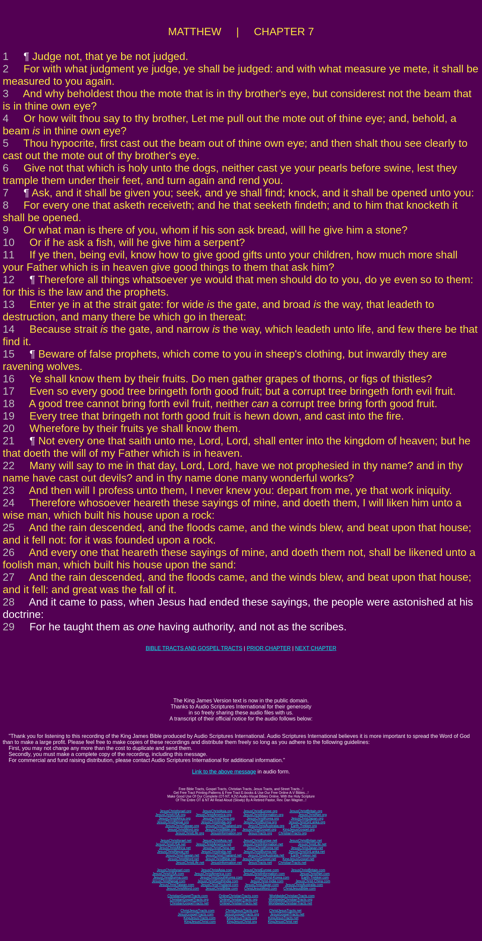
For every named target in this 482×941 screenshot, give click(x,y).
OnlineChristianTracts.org (238, 899)
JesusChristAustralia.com (304, 885)
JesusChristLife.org (189, 833)
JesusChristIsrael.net (175, 840)
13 (9, 304)
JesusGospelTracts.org (242, 914)
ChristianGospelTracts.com (187, 896)
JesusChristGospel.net (259, 859)
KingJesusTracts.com (200, 918)
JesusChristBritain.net (305, 840)
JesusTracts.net (260, 863)
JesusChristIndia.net (216, 852)
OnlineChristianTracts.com (238, 896)
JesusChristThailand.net (223, 855)
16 (9, 379)
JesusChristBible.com (222, 888)
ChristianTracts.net (292, 863)
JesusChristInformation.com (264, 874)
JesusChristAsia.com (216, 870)
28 (9, 602)
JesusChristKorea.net (263, 848)
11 (9, 255)
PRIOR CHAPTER (269, 648)
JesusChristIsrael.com (173, 870)
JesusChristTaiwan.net (182, 855)
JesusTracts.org (260, 833)
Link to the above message (224, 771)
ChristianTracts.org (292, 833)
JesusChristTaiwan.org (182, 826)
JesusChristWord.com (182, 888)
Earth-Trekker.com (315, 877)
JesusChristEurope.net (260, 840)
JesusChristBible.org (220, 829)
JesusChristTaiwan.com (176, 885)
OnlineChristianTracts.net (238, 903)
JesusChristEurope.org (260, 811)
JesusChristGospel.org (259, 829)
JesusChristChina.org (219, 818)
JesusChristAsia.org (217, 811)
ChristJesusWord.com (260, 888)
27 (9, 577)
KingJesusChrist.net (283, 922)
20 (9, 428)
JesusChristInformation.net (263, 844)
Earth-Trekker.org (304, 826)
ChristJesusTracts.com (197, 911)
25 (9, 527)
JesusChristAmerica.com (212, 874)
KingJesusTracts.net (283, 918)
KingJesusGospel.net (298, 859)
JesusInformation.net (226, 863)
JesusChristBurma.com (170, 877)
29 (9, 627)
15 (9, 354)
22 (9, 465)
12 (9, 279)
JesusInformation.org (226, 833)
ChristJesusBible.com (300, 888)
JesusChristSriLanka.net (307, 852)
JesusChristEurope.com (261, 870)
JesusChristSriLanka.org (307, 822)
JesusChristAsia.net (217, 840)
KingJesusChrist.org (242, 922)
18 (9, 403)
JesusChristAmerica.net (213, 844)
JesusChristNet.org (312, 815)
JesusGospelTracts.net (287, 914)
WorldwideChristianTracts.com (292, 896)
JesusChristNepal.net (173, 852)
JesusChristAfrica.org (174, 818)
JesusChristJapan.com (261, 885)
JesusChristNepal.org (173, 822)
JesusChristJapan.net (307, 848)
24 (9, 503)
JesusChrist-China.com (313, 881)
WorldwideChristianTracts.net (290, 903)
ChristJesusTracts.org (242, 911)
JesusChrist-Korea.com (271, 877)
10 (9, 242)
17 (9, 391)
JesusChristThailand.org (224, 826)
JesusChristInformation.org (263, 815)
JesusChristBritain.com (308, 870)
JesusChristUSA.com (168, 874)
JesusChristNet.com (314, 874)
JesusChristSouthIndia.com (217, 881)
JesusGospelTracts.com (196, 914)
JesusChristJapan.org (307, 818)
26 (9, 552)
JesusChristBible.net (220, 859)
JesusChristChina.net (219, 848)
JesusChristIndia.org (216, 822)
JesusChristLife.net (312, 844)
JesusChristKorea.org (263, 818)
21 (9, 441)
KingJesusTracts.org (242, 918)
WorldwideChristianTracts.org (290, 899)
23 (9, 490)
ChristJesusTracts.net (285, 911)
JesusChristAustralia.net (266, 855)
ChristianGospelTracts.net (189, 903)
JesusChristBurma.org (260, 822)
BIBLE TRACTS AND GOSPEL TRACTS (194, 648)
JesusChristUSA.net (170, 844)
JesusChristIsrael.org (175, 811)
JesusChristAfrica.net (174, 848)
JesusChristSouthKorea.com (221, 877)
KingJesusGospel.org (299, 829)
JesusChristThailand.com (219, 885)
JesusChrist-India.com (267, 881)
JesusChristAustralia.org (266, 826)
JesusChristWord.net (183, 859)
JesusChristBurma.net (260, 852)
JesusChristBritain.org (306, 811)
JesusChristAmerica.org (213, 815)
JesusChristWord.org (182, 829)
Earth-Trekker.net (303, 855)
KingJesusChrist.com (200, 922)
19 (9, 416)
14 (9, 329)
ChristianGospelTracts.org (189, 899)
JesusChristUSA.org (170, 815)
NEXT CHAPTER (315, 648)
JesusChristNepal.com (168, 881)
